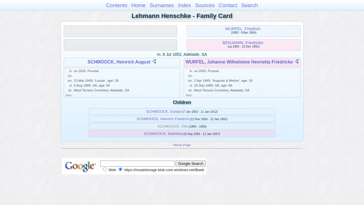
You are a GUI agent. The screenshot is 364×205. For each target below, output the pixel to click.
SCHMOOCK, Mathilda (163, 134)
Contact (228, 5)
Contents (116, 5)
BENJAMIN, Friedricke (242, 42)
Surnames (162, 5)
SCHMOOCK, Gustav (164, 111)
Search (249, 5)
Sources (205, 5)
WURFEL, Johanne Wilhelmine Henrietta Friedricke (239, 62)
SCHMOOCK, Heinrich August (119, 62)
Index (184, 5)
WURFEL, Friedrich (242, 28)
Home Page (182, 145)
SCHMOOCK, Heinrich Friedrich (162, 119)
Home (138, 5)
